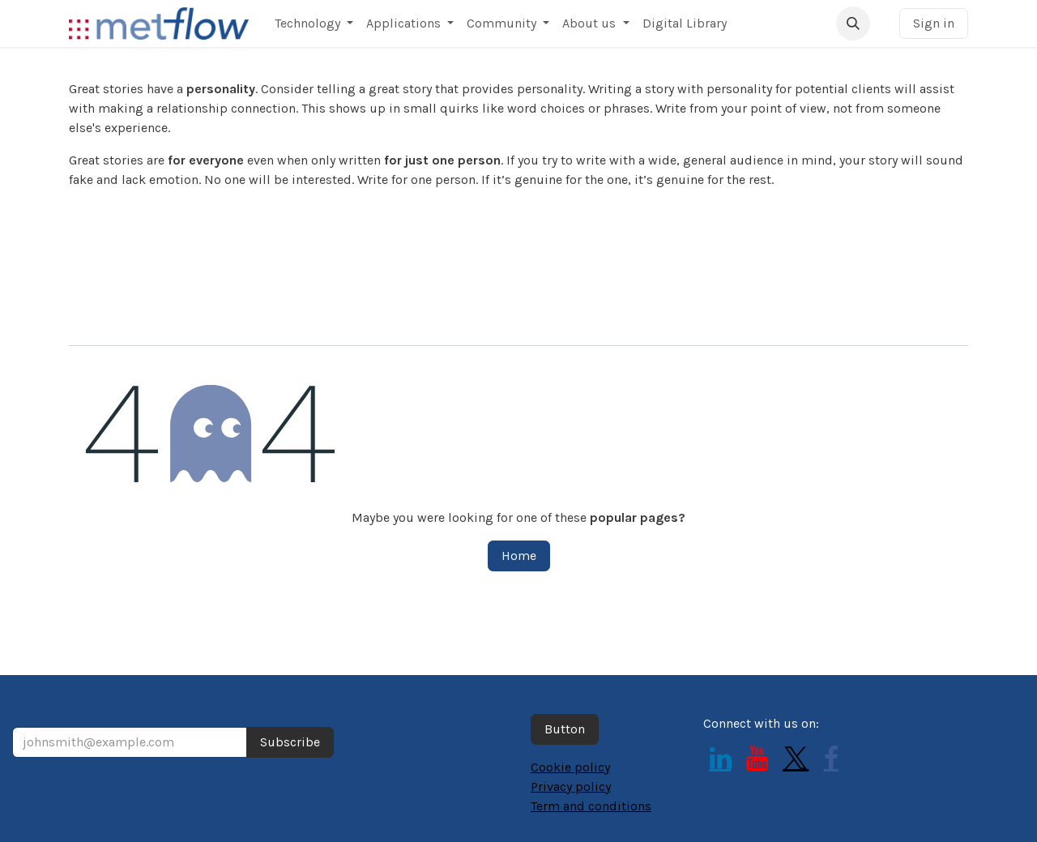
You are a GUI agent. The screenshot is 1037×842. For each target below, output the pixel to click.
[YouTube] (757, 758)
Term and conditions (591, 806)
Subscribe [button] (290, 742)
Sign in (933, 23)
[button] (853, 23)
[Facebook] (831, 758)
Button (564, 729)
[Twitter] (795, 758)
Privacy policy (571, 786)
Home (518, 555)
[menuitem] (314, 23)
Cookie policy (570, 767)
